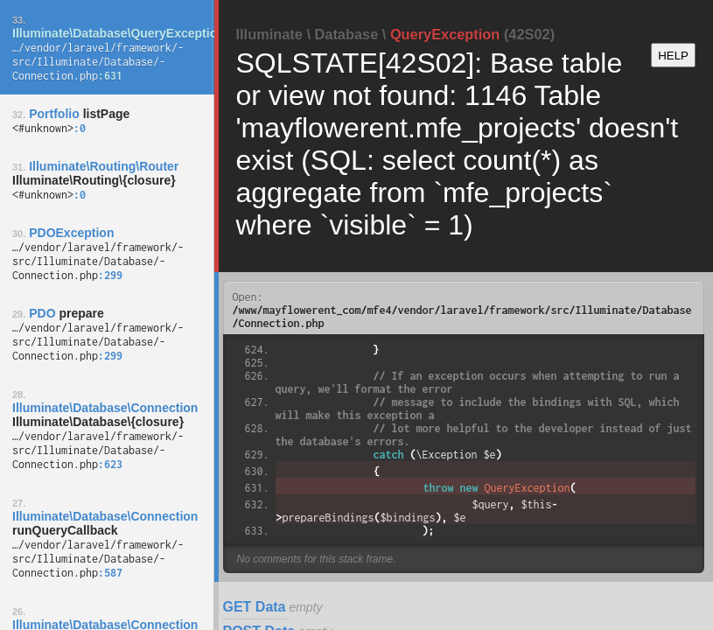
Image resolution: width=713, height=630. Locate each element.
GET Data (254, 606)
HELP (673, 55)
